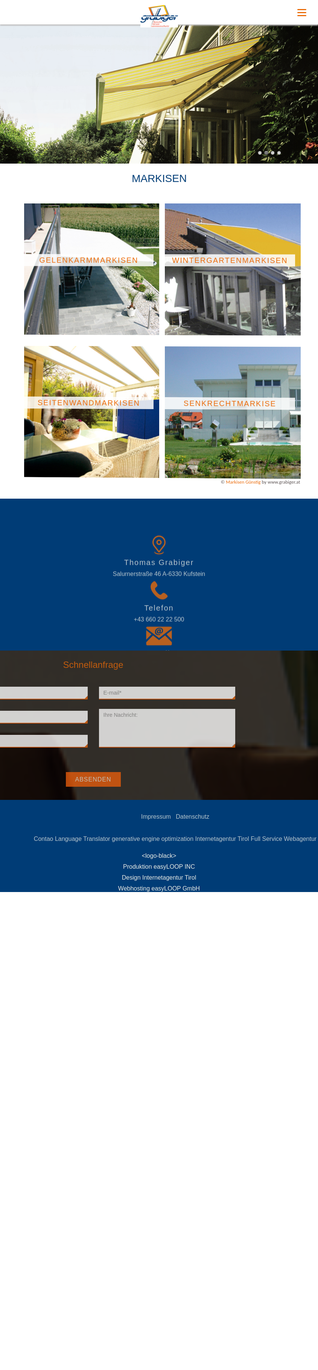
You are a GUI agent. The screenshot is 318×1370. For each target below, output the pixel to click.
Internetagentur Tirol (245, 839)
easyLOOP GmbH (176, 888)
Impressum (179, 816)
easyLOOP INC (174, 866)
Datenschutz (215, 816)
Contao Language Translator (95, 839)
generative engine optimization (175, 839)
